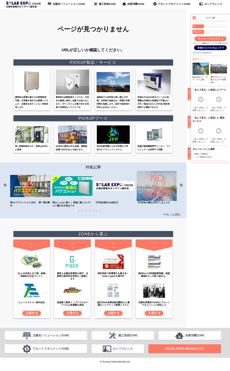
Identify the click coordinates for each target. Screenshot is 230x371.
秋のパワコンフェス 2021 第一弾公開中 (30, 189)
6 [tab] (93, 210)
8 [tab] (100, 210)
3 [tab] (83, 210)
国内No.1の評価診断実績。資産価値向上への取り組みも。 (154, 274)
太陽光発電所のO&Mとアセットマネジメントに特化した (154, 303)
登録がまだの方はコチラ (210, 47)
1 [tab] (76, 210)
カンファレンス (213, 4)
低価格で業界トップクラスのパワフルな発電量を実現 (72, 303)
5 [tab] (90, 210)
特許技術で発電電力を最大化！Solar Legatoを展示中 (113, 274)
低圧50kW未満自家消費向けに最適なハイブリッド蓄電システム (113, 303)
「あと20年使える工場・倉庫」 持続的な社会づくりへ (31, 274)
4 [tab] (86, 210)
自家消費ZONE (135, 4)
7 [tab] (97, 210)
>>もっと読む (172, 214)
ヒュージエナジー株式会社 (31, 302)
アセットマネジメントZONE (174, 4)
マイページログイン (211, 39)
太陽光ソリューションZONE (68, 4)
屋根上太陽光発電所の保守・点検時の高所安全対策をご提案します (72, 276)
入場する (31, 313)
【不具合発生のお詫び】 (115, 187)
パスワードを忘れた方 (202, 52)
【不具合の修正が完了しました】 (157, 187)
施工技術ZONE (107, 4)
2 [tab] (79, 210)
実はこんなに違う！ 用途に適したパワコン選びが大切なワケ (72, 189)
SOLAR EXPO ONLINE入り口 (184, 353)
